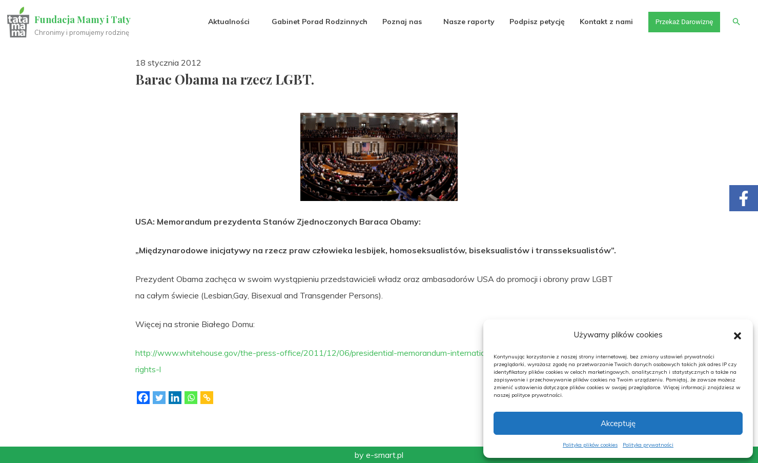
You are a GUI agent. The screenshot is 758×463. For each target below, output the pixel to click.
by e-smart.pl (379, 455)
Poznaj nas (398, 21)
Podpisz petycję (533, 21)
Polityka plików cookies (590, 444)
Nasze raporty (464, 21)
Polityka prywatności (648, 444)
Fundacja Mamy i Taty (83, 19)
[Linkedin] (175, 398)
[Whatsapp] (191, 398)
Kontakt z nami (602, 21)
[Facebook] (143, 398)
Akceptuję (618, 423)
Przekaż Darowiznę (681, 21)
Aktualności (225, 21)
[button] (737, 335)
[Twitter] (159, 398)
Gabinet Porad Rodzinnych (315, 21)
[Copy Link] (207, 398)
